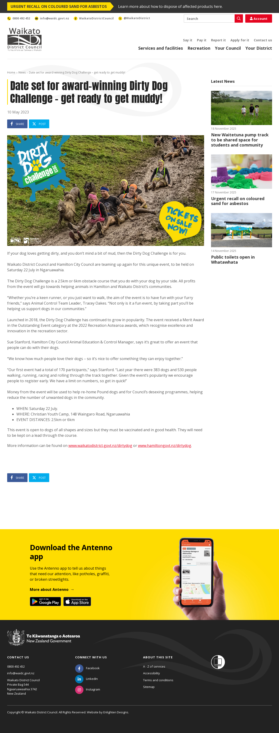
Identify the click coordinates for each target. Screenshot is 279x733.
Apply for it (239, 40)
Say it (187, 40)
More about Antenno (49, 589)
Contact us (263, 40)
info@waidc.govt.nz (20, 673)
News (22, 72)
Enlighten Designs (115, 712)
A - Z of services (154, 666)
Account (258, 18)
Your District (258, 48)
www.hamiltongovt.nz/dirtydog (164, 445)
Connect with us (91, 657)
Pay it (201, 40)
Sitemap (149, 687)
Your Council (228, 48)
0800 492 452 (16, 666)
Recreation (198, 48)
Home (11, 72)
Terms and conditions (158, 680)
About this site (158, 657)
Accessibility (151, 673)
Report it (218, 40)
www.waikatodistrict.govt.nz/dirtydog (100, 445)
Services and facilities (160, 48)
